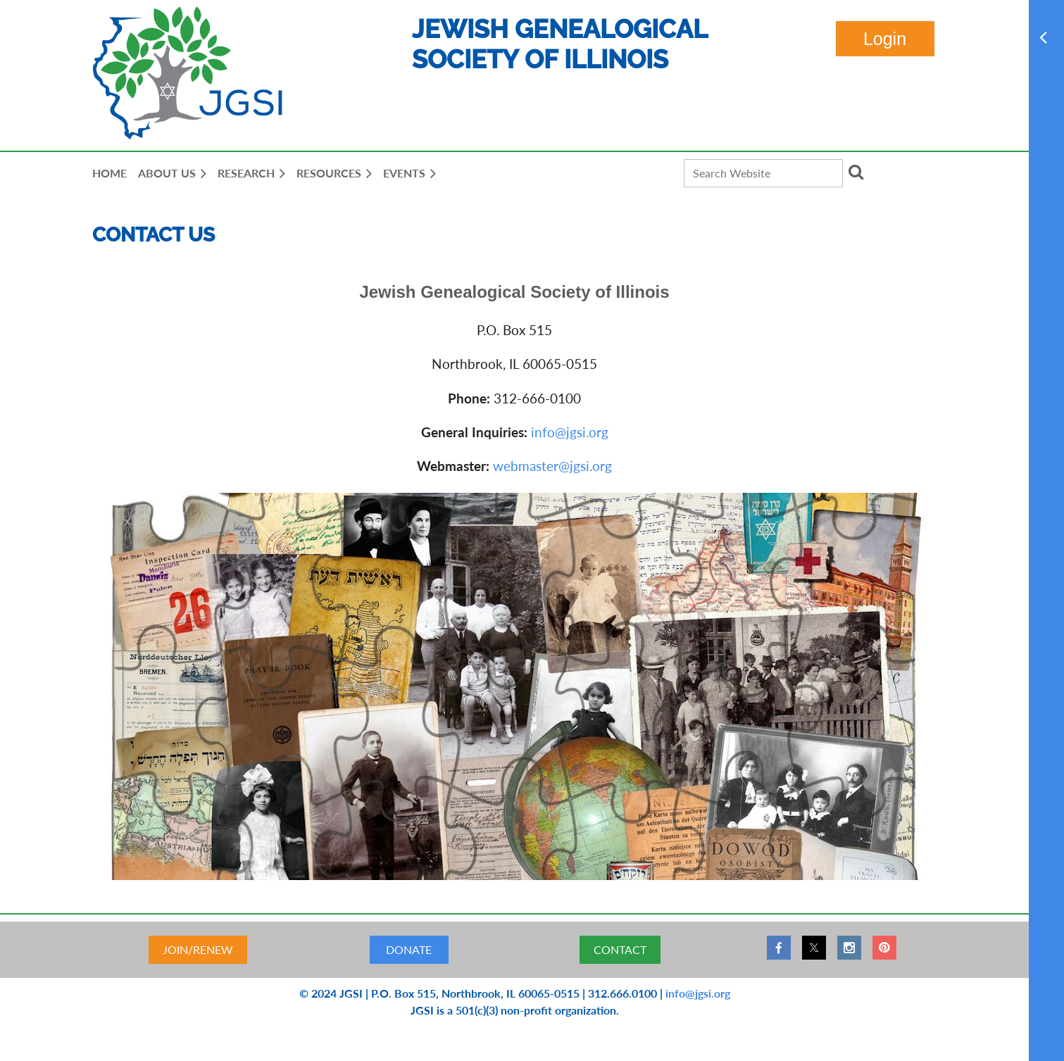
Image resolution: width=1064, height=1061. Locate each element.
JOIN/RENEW (198, 949)
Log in (885, 38)
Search (856, 171)
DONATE (409, 949)
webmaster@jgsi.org (552, 466)
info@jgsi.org (569, 432)
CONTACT (620, 949)
